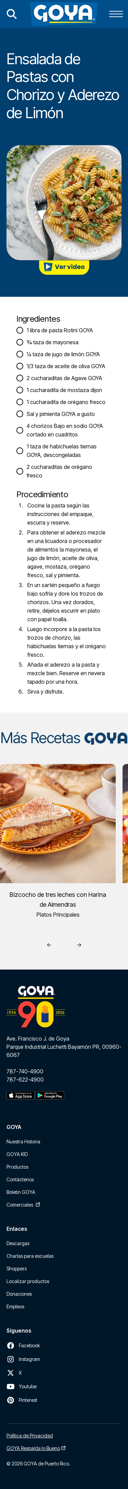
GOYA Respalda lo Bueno (33, 1448)
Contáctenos (20, 1179)
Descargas (17, 1243)
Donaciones (19, 1294)
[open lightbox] (64, 267)
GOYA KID (17, 1154)
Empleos (15, 1306)
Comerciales (19, 1205)
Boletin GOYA (20, 1192)
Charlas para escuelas (30, 1256)
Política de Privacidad (29, 1435)
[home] (64, 14)
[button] (115, 14)
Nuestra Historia (23, 1141)
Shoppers (16, 1268)
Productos (17, 1167)
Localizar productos (27, 1281)
